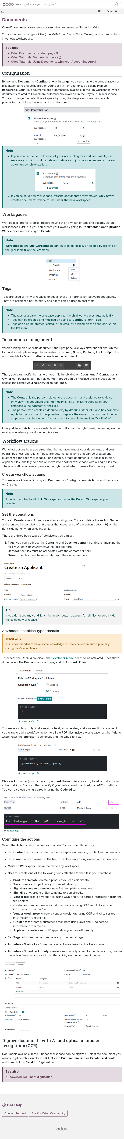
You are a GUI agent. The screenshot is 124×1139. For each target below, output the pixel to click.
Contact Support (15, 1113)
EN (100, 11)
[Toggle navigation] (2, 11)
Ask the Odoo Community (48, 1113)
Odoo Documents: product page (33, 53)
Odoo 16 (112, 11)
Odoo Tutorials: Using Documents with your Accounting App (52, 61)
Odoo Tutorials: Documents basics (35, 57)
